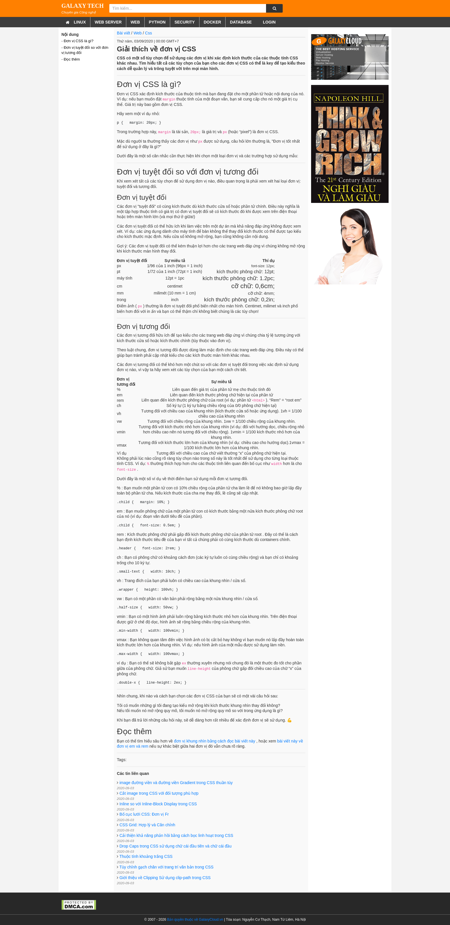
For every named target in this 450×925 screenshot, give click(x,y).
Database (241, 22)
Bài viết (123, 33)
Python (157, 22)
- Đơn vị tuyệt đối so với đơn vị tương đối (84, 50)
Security (184, 22)
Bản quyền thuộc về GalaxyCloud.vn (195, 920)
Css (148, 33)
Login (269, 22)
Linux (80, 22)
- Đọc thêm (70, 59)
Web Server (108, 22)
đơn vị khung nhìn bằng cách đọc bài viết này (214, 741)
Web (135, 22)
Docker (212, 22)
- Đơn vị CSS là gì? (77, 41)
